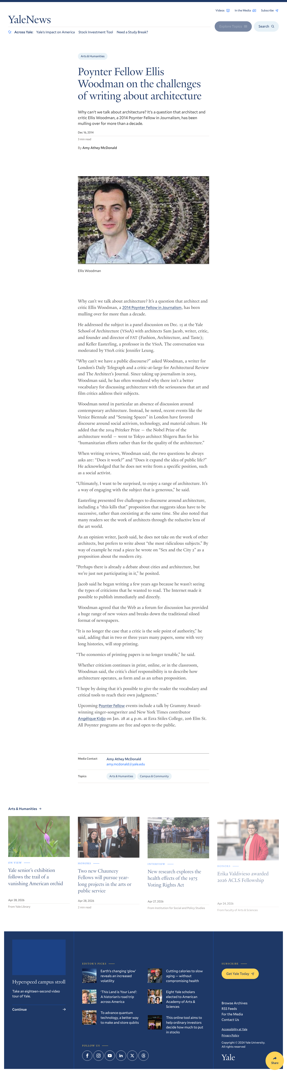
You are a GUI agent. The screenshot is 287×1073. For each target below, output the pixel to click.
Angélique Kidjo (92, 722)
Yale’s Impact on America (55, 32)
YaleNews (29, 20)
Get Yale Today (240, 973)
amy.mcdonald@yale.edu (126, 768)
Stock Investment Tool (95, 32)
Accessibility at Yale (234, 1029)
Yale (228, 1058)
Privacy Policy (230, 1035)
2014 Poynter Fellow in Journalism (152, 311)
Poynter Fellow (112, 709)
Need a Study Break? (132, 32)
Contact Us (230, 1019)
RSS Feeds (229, 1008)
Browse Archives (235, 1003)
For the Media (232, 1014)
